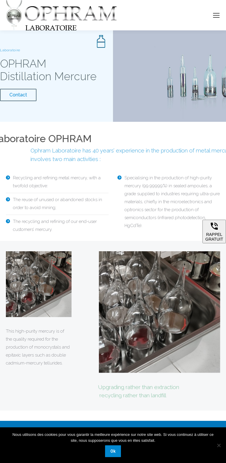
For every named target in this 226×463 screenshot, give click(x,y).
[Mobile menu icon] (216, 15)
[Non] (219, 445)
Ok (113, 451)
